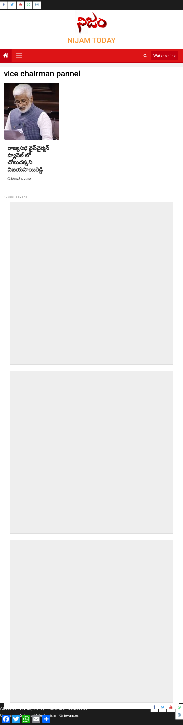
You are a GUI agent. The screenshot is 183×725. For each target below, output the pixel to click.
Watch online (164, 55)
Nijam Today (91, 40)
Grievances (69, 715)
